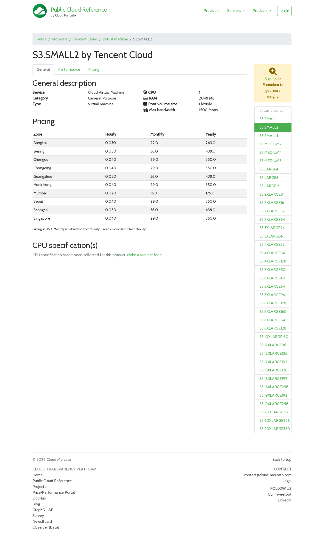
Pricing (93, 69)
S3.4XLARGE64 (272, 253)
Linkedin (285, 500)
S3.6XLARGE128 (272, 303)
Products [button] (260, 10)
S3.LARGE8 (268, 177)
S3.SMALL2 (268, 127)
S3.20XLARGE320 (274, 428)
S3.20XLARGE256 (274, 420)
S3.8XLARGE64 (272, 320)
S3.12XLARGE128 (273, 353)
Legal (287, 480)
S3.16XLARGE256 (273, 386)
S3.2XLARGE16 (271, 202)
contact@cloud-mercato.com (268, 475)
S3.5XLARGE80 (272, 269)
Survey (38, 515)
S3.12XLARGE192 (273, 362)
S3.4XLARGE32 (272, 244)
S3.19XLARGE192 (273, 395)
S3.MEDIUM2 (270, 144)
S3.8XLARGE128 (272, 328)
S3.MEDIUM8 (270, 160)
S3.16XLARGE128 (273, 370)
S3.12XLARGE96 (272, 345)
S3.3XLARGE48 (271, 236)
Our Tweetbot (280, 494)
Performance (69, 69)
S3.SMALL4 (268, 135)
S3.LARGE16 (269, 186)
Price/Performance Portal (53, 492)
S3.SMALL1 (268, 118)
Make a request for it (144, 255)
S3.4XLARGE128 (272, 261)
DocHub (39, 498)
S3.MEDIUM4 (270, 152)
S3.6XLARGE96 (272, 294)
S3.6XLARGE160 (273, 311)
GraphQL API (43, 509)
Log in (284, 10)
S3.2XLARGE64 (272, 219)
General (43, 69)
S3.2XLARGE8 (271, 194)
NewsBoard (42, 521)
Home (41, 39)
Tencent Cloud (85, 39)
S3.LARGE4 (268, 169)
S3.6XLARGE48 (272, 278)
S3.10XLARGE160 (273, 336)
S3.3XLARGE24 (272, 227)
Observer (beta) (45, 527)
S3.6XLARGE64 (272, 286)
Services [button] (234, 10)
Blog (36, 504)
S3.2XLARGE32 (272, 211)
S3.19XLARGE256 (273, 403)
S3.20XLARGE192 (274, 412)
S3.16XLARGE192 (273, 378)
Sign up (271, 79)
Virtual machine (115, 39)
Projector (40, 486)
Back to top (282, 459)
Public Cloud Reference (79, 9)
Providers (211, 10)
